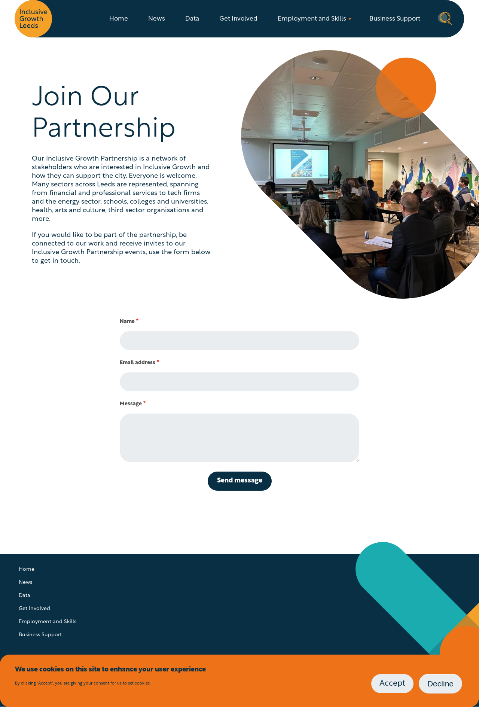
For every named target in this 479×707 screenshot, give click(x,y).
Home (118, 19)
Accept (392, 684)
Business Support (394, 19)
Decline (440, 683)
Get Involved (238, 19)
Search (445, 17)
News (156, 19)
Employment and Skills (312, 19)
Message (131, 404)
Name (127, 321)
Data (192, 19)
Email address (137, 363)
